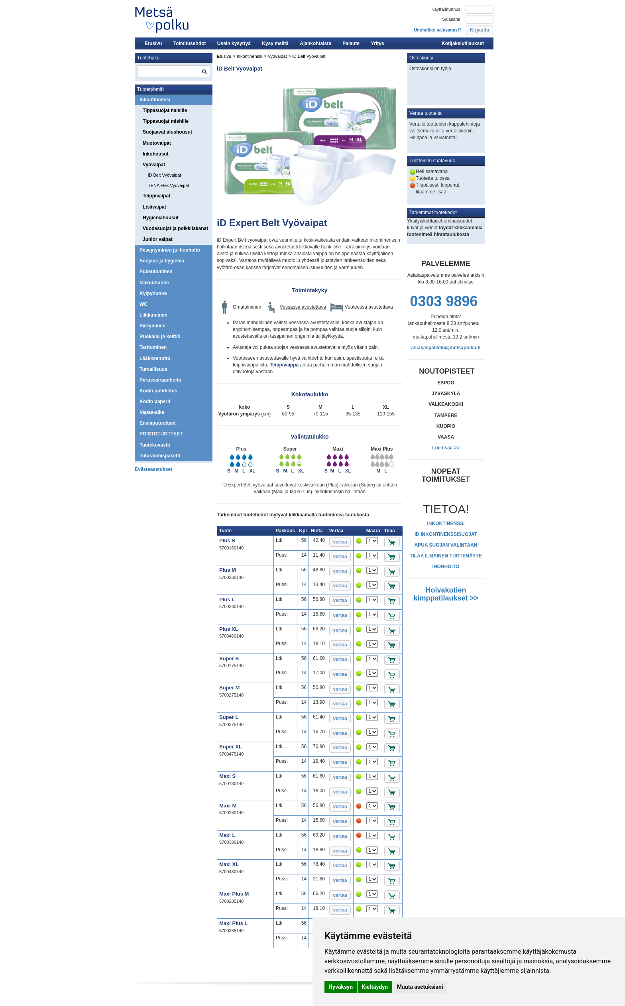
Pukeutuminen (156, 271)
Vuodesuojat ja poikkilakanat (175, 228)
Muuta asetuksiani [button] (420, 987)
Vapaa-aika (152, 412)
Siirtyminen (152, 326)
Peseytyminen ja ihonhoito (170, 250)
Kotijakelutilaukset (463, 43)
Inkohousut (156, 154)
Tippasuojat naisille (165, 110)
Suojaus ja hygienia (162, 261)
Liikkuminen (153, 315)
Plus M (227, 570)
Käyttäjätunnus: (446, 9)
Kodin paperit (155, 401)
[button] (479, 30)
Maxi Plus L (233, 923)
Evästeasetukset (153, 469)
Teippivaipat (156, 196)
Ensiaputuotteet (158, 423)
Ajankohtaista (315, 43)
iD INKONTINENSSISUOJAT (446, 534)
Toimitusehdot (189, 43)
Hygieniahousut (161, 217)
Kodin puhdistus (158, 391)
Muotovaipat (157, 143)
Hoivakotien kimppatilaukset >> (445, 594)
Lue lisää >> (446, 448)
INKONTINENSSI (445, 523)
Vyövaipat (154, 164)
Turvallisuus (153, 369)
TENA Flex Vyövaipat (168, 185)
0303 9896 (444, 301)
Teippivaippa (284, 365)
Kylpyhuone (153, 293)
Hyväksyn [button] (340, 987)
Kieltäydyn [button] (375, 987)
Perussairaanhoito (160, 380)
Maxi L (227, 835)
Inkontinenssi (155, 99)
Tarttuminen (153, 347)
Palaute (351, 43)
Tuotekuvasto (155, 445)
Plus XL (228, 629)
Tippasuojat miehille (166, 121)
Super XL (230, 747)
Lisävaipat (154, 207)
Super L (228, 717)
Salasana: (452, 19)
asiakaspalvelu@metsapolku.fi (446, 347)
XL (252, 471)
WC (143, 304)
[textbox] (173, 71)
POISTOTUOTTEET (161, 434)
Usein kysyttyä (234, 43)
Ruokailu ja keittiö (160, 336)
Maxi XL (229, 864)
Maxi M (227, 806)
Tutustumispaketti (160, 456)
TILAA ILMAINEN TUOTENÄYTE (446, 556)
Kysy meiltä (275, 43)
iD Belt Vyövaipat (164, 175)
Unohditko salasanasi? (438, 30)
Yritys (377, 43)
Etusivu (153, 43)
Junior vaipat (158, 239)
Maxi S (227, 776)
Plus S (227, 540)
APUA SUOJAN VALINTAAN (446, 545)
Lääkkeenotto (155, 358)
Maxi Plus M (234, 894)
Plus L (227, 599)
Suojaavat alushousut (167, 132)
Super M (229, 688)
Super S (229, 658)
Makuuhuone (154, 282)
